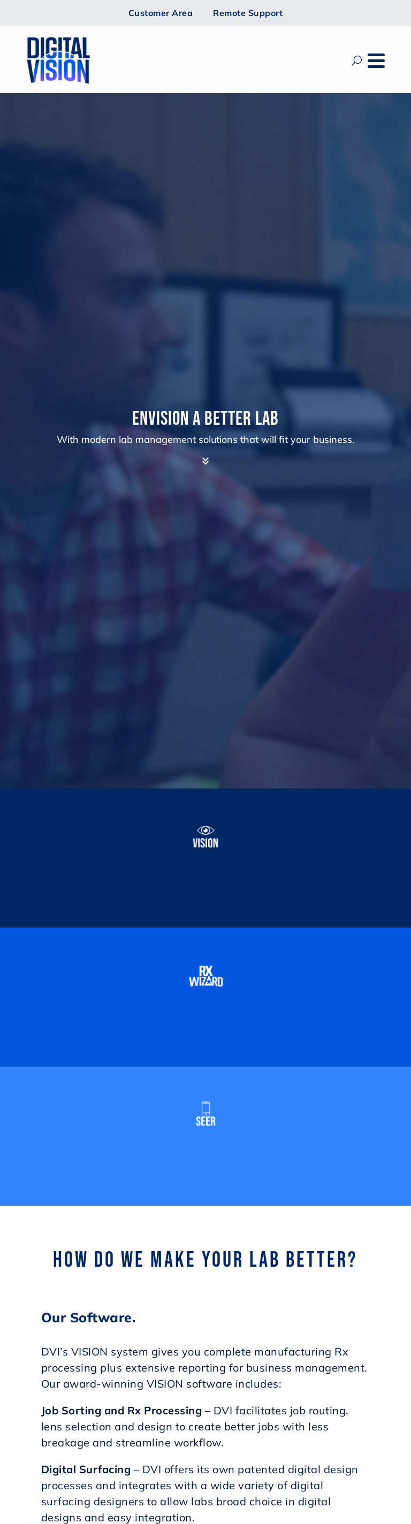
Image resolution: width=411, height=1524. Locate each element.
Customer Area (160, 12)
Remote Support (248, 12)
